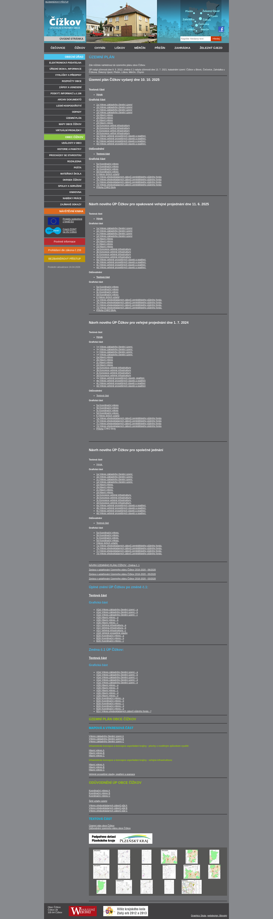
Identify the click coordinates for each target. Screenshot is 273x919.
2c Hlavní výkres (104, 120)
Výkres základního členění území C (106, 741)
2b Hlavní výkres (104, 117)
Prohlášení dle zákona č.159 (64, 250)
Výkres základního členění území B (106, 739)
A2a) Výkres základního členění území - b (117, 612)
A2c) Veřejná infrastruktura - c (111, 630)
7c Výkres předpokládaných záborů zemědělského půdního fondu (128, 182)
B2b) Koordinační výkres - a (110, 635)
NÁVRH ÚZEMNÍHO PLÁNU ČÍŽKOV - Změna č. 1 (114, 565)
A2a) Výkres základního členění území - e (117, 682)
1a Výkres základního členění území (114, 104)
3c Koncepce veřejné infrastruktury (113, 254)
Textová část (103, 154)
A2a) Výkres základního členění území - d (117, 680)
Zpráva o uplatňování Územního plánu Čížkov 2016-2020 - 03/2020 (122, 578)
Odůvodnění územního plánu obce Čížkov (110, 828)
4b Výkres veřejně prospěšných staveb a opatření (121, 138)
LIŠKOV (120, 47)
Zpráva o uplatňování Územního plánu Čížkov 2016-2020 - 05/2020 (122, 574)
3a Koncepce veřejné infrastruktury (113, 249)
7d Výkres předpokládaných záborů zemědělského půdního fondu (129, 184)
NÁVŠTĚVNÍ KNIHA (71, 211)
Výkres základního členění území (116, 347)
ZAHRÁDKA (182, 47)
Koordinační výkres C (99, 796)
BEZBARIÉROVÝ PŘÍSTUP (57, 2)
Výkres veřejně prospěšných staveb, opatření (122, 378)
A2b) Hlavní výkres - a (107, 617)
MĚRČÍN (139, 47)
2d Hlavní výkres (104, 123)
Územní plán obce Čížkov (101, 825)
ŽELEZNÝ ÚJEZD (211, 47)
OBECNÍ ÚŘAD (74, 56)
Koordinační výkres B (99, 793)
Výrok (99, 94)
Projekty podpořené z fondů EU (72, 220)
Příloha (99, 428)
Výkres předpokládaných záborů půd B (108, 808)
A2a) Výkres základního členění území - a (117, 609)
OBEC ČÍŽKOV (74, 137)
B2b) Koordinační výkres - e (110, 708)
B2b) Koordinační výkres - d (110, 706)
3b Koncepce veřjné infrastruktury (113, 128)
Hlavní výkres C (97, 755)
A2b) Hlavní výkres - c (107, 622)
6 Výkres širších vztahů (107, 174)
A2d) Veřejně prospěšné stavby (112, 633)
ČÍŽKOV (80, 47)
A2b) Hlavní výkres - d (107, 693)
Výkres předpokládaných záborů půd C (108, 810)
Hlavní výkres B (96, 753)
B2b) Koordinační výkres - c (110, 641)
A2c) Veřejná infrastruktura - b (111, 628)
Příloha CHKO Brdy (106, 187)
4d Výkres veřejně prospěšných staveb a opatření (121, 143)
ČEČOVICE (58, 47)
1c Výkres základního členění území (114, 110)
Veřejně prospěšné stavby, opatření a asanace (112, 774)
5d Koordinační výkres (107, 171)
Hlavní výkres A (96, 750)
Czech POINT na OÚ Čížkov (70, 230)
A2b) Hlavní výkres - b (107, 620)
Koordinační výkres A (99, 790)
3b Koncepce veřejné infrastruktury (113, 252)
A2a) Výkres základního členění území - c (117, 615)
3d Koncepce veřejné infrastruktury (113, 257)
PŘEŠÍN (160, 47)
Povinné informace (64, 241)
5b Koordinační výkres (107, 166)
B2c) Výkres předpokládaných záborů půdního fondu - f (123, 711)
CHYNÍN (99, 47)
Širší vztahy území (98, 801)
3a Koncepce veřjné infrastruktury (113, 125)
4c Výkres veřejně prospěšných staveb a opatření (121, 141)
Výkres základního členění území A (106, 736)
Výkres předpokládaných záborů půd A (108, 805)
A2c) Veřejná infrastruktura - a (111, 625)
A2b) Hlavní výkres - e (107, 695)
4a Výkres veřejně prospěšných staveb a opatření (121, 136)
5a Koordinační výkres (107, 164)
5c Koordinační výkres (107, 169)
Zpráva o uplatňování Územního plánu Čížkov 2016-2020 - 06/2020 (122, 569)
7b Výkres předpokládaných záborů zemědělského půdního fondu (129, 179)
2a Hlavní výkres (104, 115)
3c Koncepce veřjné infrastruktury (113, 130)
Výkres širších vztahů (107, 543)
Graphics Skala (198, 915)
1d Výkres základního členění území (114, 112)
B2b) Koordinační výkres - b (110, 638)
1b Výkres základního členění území (114, 107)
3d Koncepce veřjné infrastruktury (113, 133)
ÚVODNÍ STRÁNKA (71, 38)
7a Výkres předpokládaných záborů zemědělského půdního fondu (129, 177)
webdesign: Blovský (217, 915)
